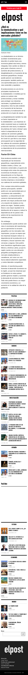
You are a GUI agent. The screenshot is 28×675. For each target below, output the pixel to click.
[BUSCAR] (23, 634)
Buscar (2, 631)
